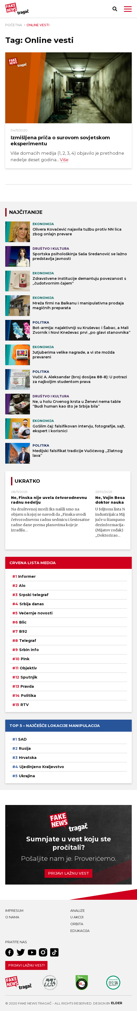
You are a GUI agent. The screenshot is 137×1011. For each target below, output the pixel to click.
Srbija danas (31, 604)
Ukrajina (27, 776)
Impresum (14, 911)
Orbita (76, 924)
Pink (25, 659)
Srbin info (29, 649)
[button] (128, 9)
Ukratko (27, 481)
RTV (24, 704)
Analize (77, 911)
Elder (116, 1003)
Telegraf (27, 640)
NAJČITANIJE (26, 212)
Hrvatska (27, 757)
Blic (23, 622)
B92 (23, 631)
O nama (12, 917)
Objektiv (28, 668)
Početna (13, 25)
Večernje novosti (35, 613)
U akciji (76, 917)
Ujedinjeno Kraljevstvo (41, 766)
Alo (22, 585)
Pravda (27, 686)
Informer (27, 576)
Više (64, 159)
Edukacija (79, 931)
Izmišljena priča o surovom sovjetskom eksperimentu (60, 141)
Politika (28, 695)
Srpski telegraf (34, 594)
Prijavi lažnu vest (68, 873)
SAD (22, 739)
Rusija (25, 748)
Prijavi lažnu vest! (26, 965)
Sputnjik (28, 677)
